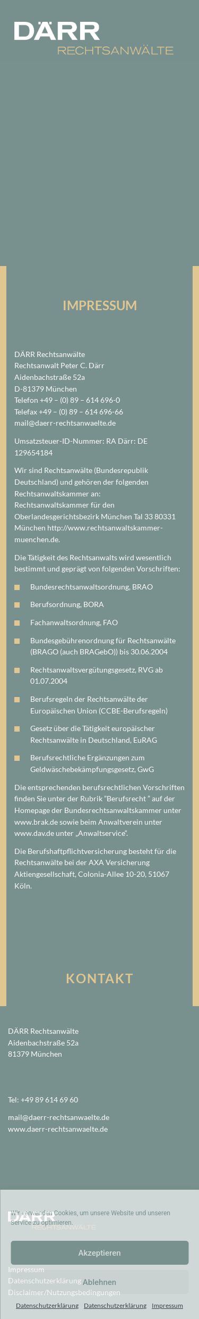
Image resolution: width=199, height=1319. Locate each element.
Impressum (167, 1305)
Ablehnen (99, 1282)
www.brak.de (36, 821)
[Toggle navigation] (165, 12)
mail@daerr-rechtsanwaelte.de (65, 422)
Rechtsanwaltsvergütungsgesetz (82, 669)
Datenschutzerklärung (47, 1305)
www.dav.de (34, 832)
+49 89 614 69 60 (49, 1099)
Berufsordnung (55, 604)
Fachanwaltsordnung (65, 622)
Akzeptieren (99, 1253)
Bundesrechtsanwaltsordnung (79, 586)
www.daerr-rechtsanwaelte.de (58, 1128)
